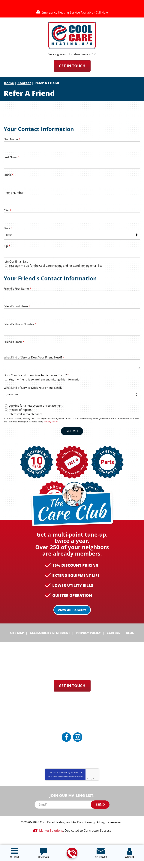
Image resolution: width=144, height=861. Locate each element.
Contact (24, 83)
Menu (14, 857)
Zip (7, 247)
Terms (95, 786)
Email (8, 176)
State (8, 229)
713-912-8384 (72, 853)
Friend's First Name (17, 291)
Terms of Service (74, 783)
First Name (12, 140)
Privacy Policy (62, 783)
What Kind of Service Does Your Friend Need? (34, 359)
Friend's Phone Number (20, 326)
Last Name (12, 158)
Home (9, 83)
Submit (72, 433)
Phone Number (15, 194)
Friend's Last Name (17, 308)
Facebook (66, 744)
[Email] (72, 812)
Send (100, 812)
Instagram (77, 744)
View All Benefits (72, 618)
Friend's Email (14, 344)
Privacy (89, 786)
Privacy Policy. (51, 423)
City (7, 211)
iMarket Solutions (50, 837)
